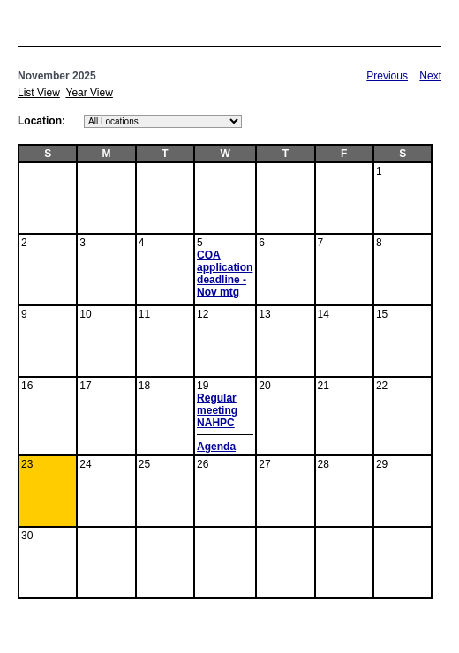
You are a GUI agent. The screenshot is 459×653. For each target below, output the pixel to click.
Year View (88, 92)
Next (430, 76)
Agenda (216, 446)
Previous (387, 76)
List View (39, 92)
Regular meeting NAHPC (217, 410)
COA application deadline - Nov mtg (224, 273)
